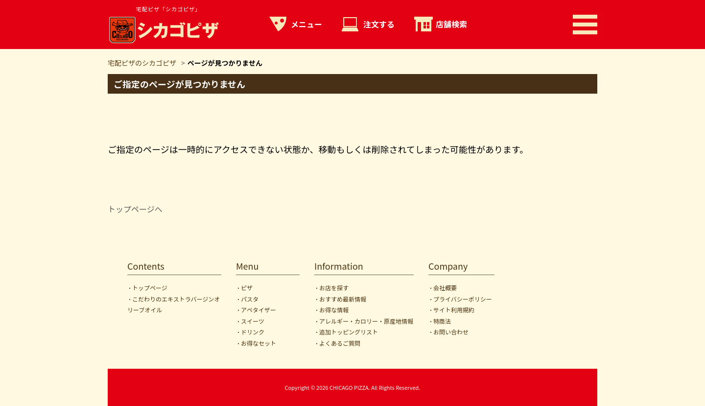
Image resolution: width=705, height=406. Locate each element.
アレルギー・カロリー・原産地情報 (366, 321)
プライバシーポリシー (462, 299)
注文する (379, 24)
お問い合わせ (451, 332)
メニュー (306, 24)
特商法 (442, 321)
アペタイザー (258, 309)
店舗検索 (451, 24)
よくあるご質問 (339, 343)
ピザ (247, 287)
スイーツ (252, 321)
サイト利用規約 (453, 309)
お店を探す (334, 287)
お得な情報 (334, 309)
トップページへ (135, 209)
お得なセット (258, 343)
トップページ (149, 287)
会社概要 (445, 287)
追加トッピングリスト (348, 332)
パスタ (249, 299)
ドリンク (252, 332)
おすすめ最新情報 (342, 299)
